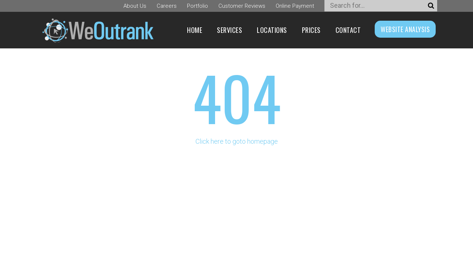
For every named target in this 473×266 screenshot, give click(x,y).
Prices (311, 30)
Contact (348, 30)
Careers (167, 6)
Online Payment (295, 6)
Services (229, 30)
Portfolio (197, 6)
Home (194, 30)
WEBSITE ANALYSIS (405, 29)
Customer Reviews (241, 6)
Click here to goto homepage (236, 141)
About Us (134, 6)
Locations (272, 30)
